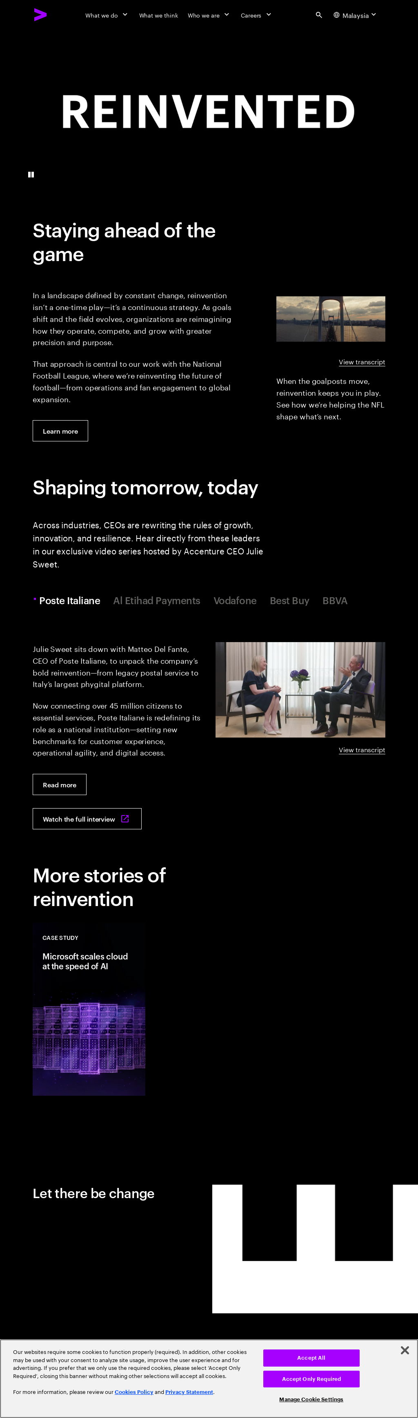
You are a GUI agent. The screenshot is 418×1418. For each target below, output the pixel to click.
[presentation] (209, 111)
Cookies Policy (134, 1392)
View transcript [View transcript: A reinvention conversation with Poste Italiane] (362, 749)
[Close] (405, 1350)
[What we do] (107, 14)
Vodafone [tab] (235, 600)
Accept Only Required (311, 1379)
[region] (209, 1378)
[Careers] (257, 14)
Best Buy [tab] (289, 600)
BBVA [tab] (334, 600)
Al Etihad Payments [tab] (156, 600)
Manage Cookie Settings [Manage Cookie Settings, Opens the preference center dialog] (311, 1399)
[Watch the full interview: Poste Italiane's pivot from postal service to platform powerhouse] (87, 818)
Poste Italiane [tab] (70, 600)
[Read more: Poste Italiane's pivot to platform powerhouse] (60, 784)
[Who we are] (209, 14)
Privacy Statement (189, 1392)
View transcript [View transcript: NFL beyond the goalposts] (362, 361)
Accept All (311, 1357)
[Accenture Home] (41, 15)
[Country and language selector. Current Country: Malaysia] (356, 14)
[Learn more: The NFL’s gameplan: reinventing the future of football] (60, 430)
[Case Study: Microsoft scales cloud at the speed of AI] (89, 1009)
